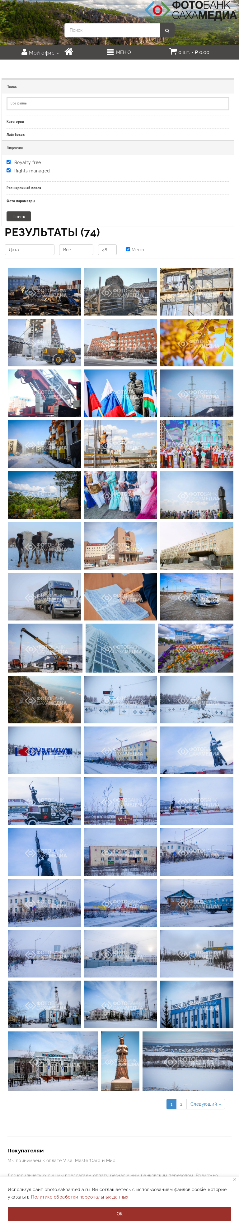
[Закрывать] (234, 1179)
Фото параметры (21, 201)
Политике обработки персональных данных (79, 1197)
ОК (120, 1213)
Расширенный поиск (24, 188)
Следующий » (205, 1104)
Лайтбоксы (16, 135)
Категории (15, 121)
